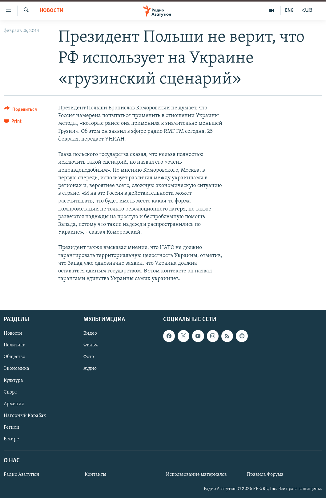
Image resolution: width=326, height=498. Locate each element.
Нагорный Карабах (25, 415)
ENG (289, 10)
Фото (88, 357)
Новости (51, 11)
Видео (90, 333)
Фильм (90, 345)
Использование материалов (196, 474)
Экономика (16, 368)
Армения (14, 404)
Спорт (10, 392)
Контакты (95, 474)
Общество (14, 357)
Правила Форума (265, 474)
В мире (11, 439)
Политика (15, 345)
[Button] (20, 110)
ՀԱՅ (307, 10)
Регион (11, 427)
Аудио (90, 368)
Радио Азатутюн (21, 474)
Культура (13, 380)
